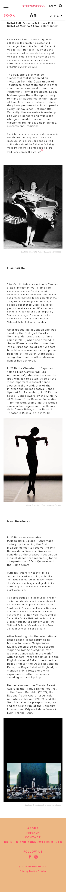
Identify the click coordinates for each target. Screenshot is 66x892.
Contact (33, 837)
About (33, 828)
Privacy (33, 833)
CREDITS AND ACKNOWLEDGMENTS (33, 842)
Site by (33, 871)
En (53, 6)
